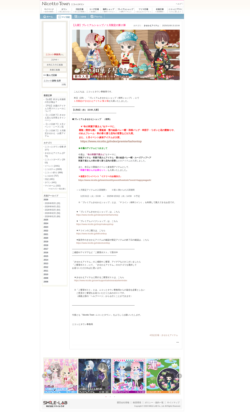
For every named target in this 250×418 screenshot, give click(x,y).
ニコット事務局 (53, 54)
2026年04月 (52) (52, 206)
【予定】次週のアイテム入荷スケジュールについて (55, 108)
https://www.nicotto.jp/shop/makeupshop (94, 224)
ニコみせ (82, 16)
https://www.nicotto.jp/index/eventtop (93, 243)
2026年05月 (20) (52, 203)
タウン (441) (50, 182)
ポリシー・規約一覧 (154, 402)
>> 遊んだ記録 (50, 75)
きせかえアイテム (151, 25)
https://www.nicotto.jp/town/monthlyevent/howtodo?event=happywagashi (114, 180)
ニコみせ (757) (52, 176)
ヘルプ (179, 4)
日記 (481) (49, 179)
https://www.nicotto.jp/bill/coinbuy (91, 233)
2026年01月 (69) (52, 216)
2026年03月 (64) (52, 210)
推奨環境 (137, 402)
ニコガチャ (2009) (53, 169)
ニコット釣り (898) (54, 172)
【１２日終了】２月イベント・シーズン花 (55, 125)
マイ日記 (66, 17)
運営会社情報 (123, 402)
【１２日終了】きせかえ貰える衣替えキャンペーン (55, 118)
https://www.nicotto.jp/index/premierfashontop (111, 141)
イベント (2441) (52, 166)
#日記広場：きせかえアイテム (164, 335)
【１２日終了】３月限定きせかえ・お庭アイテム (55, 133)
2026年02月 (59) (52, 213)
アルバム (98, 16)
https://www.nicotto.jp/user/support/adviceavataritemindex (100, 280)
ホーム (50, 16)
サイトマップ (173, 402)
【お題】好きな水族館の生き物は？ (55, 100)
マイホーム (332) (53, 186)
